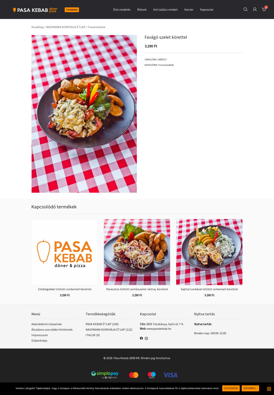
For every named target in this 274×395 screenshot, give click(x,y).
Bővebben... (250, 388)
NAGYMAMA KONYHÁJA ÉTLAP (65, 27)
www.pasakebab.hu (159, 328)
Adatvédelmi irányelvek (46, 324)
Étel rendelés (122, 9)
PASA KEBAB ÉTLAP (98, 324)
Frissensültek (96, 27)
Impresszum (39, 335)
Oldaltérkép (39, 340)
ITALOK (91, 335)
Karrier (189, 9)
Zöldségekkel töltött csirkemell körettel (65, 289)
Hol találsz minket (165, 9)
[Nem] (269, 389)
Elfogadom (231, 388)
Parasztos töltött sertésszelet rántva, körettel (137, 289)
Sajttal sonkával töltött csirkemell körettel (209, 289)
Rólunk (142, 9)
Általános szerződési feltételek (51, 329)
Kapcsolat (206, 9)
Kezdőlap (37, 27)
